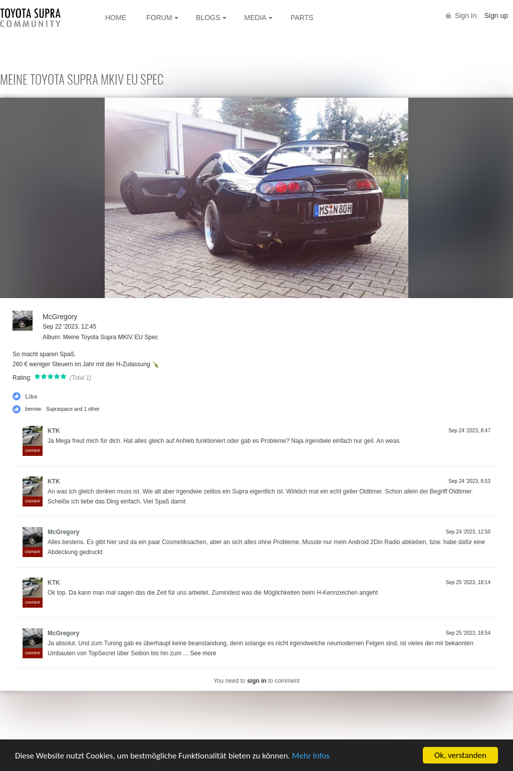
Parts (302, 18)
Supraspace (59, 409)
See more (203, 653)
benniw (33, 409)
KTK (54, 430)
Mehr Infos (311, 755)
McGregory (60, 317)
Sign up (496, 16)
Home (115, 18)
